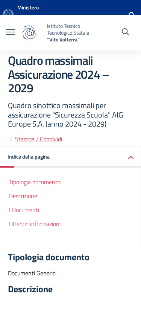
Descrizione (23, 195)
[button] (70, 157)
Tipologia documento (35, 181)
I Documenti (24, 209)
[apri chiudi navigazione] (10, 32)
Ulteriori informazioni (35, 223)
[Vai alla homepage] (8, 15)
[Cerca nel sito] (125, 33)
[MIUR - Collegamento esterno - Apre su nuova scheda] (42, 15)
